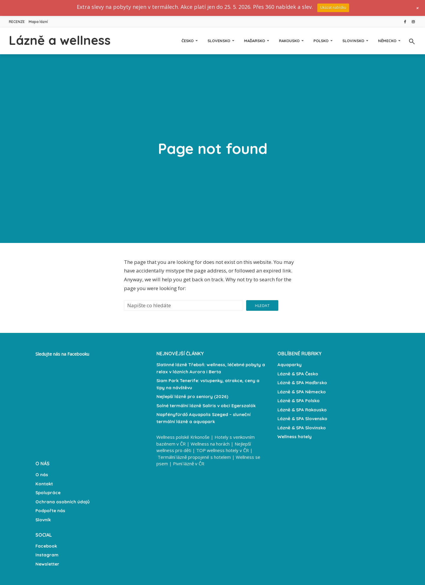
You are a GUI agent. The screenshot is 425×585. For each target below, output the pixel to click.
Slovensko (218, 40)
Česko (188, 40)
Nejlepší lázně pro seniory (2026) (192, 396)
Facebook (46, 546)
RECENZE (17, 21)
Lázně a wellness (60, 40)
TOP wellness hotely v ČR (222, 450)
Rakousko (289, 40)
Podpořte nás (50, 510)
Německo (387, 40)
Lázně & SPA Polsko (298, 400)
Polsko (320, 40)
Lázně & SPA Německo (301, 392)
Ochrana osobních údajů (62, 502)
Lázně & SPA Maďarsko (302, 382)
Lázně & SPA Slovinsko (301, 427)
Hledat (262, 305)
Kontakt (44, 484)
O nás (41, 474)
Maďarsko (254, 40)
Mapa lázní (38, 21)
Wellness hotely (294, 436)
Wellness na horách (210, 444)
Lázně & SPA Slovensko (302, 418)
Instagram (46, 555)
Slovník (43, 519)
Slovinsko (353, 40)
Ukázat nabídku (333, 7)
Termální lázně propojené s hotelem (194, 457)
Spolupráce (48, 492)
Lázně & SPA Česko (297, 374)
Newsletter (47, 564)
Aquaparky (289, 364)
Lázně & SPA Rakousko (302, 410)
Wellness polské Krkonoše (183, 437)
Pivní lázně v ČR (188, 463)
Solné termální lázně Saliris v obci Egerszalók (206, 405)
